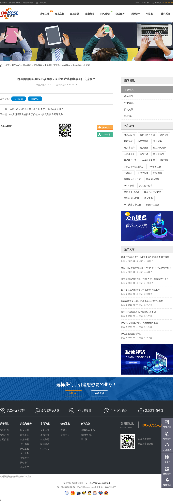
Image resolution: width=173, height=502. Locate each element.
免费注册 (145, 3)
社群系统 (165, 14)
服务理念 (4, 435)
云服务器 (74, 14)
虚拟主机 (59, 14)
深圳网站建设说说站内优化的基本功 (138, 312)
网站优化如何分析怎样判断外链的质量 (139, 323)
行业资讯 (128, 103)
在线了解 (99, 393)
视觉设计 (135, 14)
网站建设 (105, 14)
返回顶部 (167, 485)
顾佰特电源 (86, 435)
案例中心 (65, 435)
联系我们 (4, 430)
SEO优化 (44, 449)
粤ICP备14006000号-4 (100, 483)
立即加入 (73, 393)
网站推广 (150, 14)
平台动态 (27, 65)
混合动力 (35, 98)
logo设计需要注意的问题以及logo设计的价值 (142, 301)
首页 (7, 65)
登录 (137, 3)
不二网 (84, 439)
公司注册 (27, 477)
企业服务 (120, 14)
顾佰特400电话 (88, 430)
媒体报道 (128, 96)
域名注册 (44, 14)
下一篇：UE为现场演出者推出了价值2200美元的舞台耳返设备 (31, 114)
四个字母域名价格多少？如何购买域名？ (140, 290)
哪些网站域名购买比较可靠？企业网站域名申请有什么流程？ (63, 65)
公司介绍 (4, 439)
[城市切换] (43, 3)
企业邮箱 (89, 14)
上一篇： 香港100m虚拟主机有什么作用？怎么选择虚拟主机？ (31, 109)
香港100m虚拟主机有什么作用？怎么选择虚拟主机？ (146, 268)
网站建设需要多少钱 (131, 334)
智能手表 (18, 98)
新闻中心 (16, 65)
